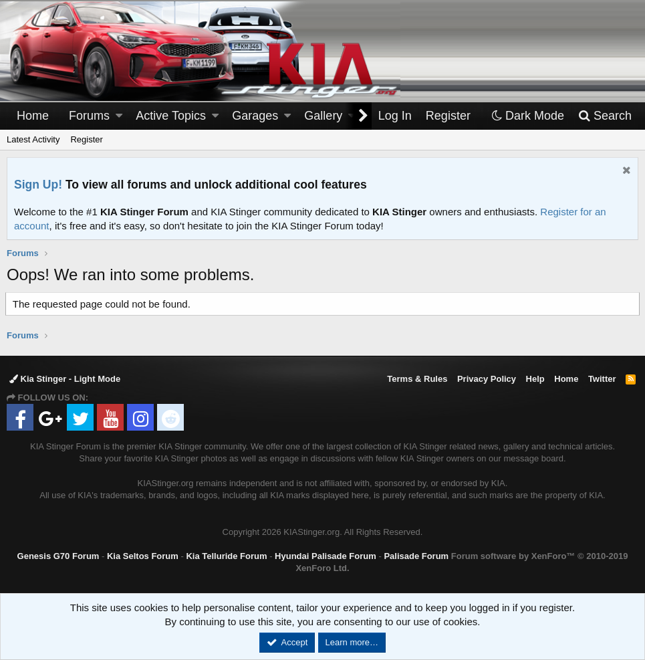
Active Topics (171, 115)
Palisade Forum (416, 556)
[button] (119, 116)
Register (86, 139)
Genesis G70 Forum (58, 556)
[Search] (604, 116)
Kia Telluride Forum (226, 556)
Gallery (323, 115)
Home (33, 115)
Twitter (602, 379)
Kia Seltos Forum (142, 556)
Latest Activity (33, 139)
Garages (255, 115)
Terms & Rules (417, 379)
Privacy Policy (486, 379)
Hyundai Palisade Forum (325, 556)
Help (535, 379)
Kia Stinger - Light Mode (64, 379)
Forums (89, 115)
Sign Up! (38, 184)
